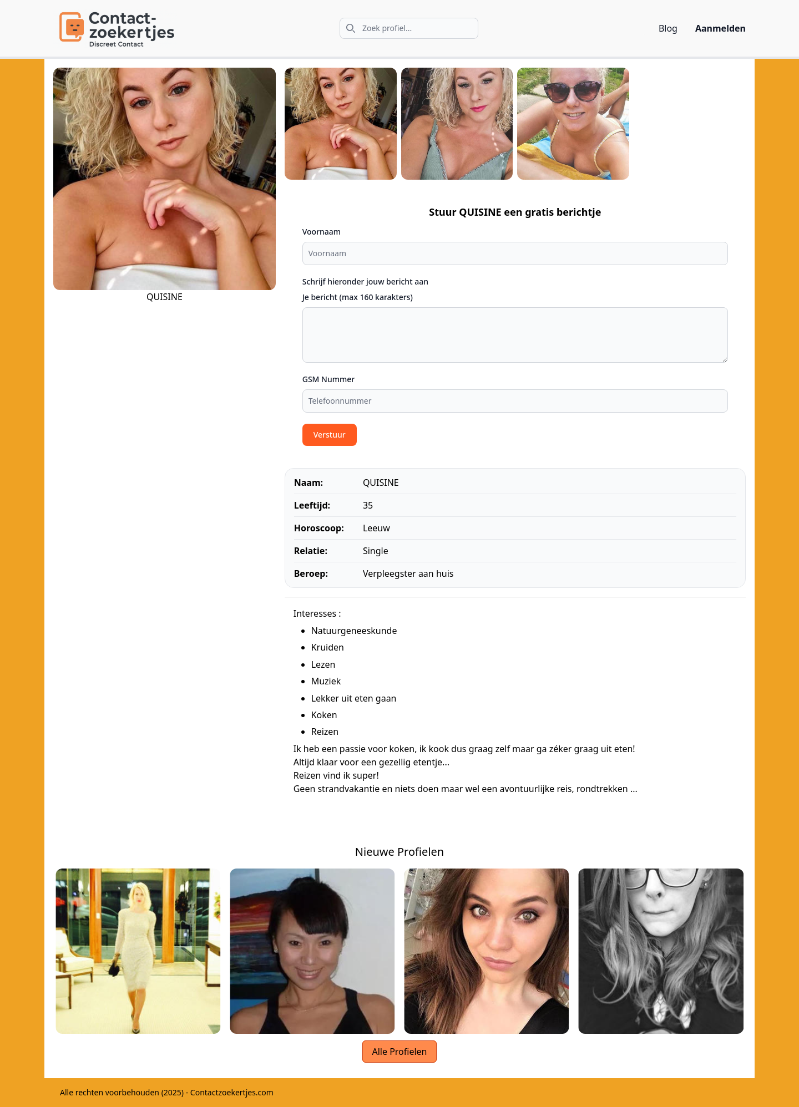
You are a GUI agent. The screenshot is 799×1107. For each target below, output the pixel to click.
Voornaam (321, 231)
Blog (668, 28)
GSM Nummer (328, 379)
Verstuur (329, 434)
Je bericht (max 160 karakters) (357, 297)
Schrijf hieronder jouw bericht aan (365, 281)
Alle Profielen (399, 1051)
